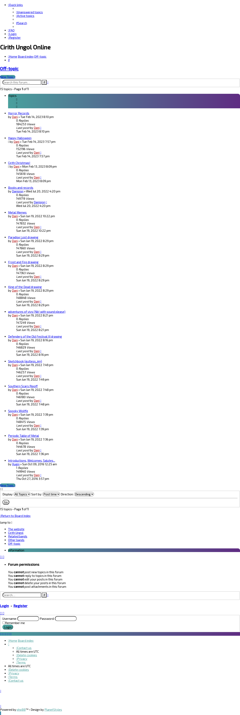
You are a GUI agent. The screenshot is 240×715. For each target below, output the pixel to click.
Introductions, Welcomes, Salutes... (31, 460)
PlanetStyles (53, 709)
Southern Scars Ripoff (23, 386)
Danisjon (17, 191)
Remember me (15, 623)
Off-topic (9, 68)
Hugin (16, 464)
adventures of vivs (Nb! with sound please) (36, 311)
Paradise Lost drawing (23, 237)
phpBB (21, 709)
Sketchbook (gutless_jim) (25, 361)
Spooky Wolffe (18, 411)
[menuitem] (29, 12)
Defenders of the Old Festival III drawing (35, 336)
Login (4, 605)
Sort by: (45, 494)
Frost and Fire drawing (23, 262)
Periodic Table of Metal (23, 435)
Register (20, 605)
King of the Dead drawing (25, 287)
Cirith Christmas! (19, 163)
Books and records (20, 187)
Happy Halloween (19, 138)
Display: (16, 494)
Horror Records (18, 113)
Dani (15, 117)
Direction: (77, 494)
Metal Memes (17, 212)
